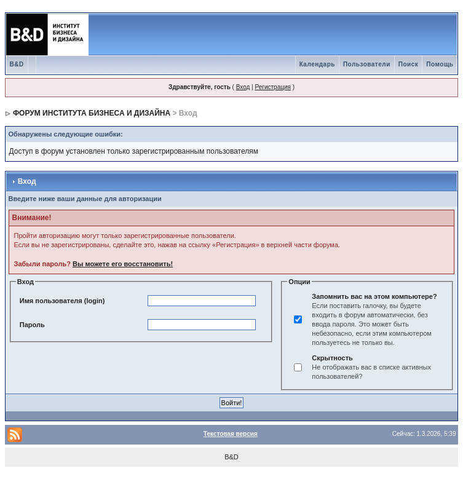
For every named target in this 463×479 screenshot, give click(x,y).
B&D (17, 64)
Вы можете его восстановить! (123, 263)
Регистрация (272, 87)
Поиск (408, 64)
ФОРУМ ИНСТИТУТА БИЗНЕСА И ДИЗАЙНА (91, 113)
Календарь (317, 64)
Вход (243, 87)
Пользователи (366, 64)
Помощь (439, 64)
